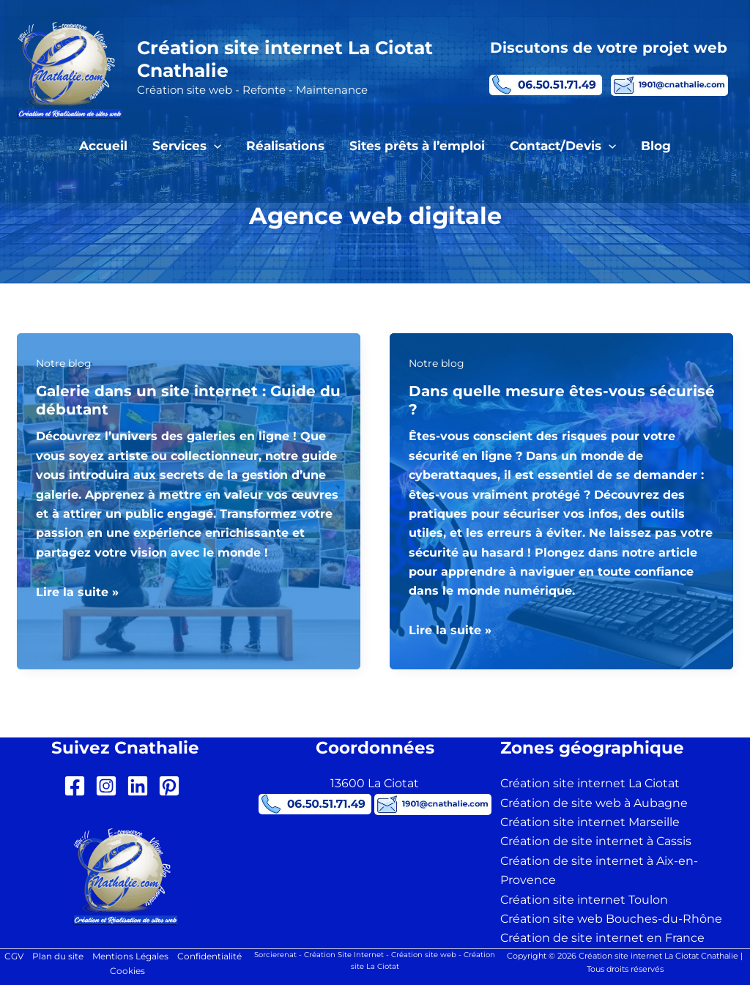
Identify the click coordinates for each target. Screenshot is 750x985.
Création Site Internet (344, 954)
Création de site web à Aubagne (594, 803)
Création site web (423, 954)
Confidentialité (209, 956)
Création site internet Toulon (584, 900)
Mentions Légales (130, 956)
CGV (13, 956)
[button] (214, 146)
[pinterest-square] (172, 786)
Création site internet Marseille (590, 822)
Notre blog (64, 363)
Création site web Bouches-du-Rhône (611, 919)
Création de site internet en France (602, 938)
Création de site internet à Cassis (595, 841)
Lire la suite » (77, 592)
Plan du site (57, 956)
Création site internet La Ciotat (590, 783)
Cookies (127, 970)
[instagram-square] (109, 786)
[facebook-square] (78, 786)
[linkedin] (141, 786)
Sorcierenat (275, 954)
